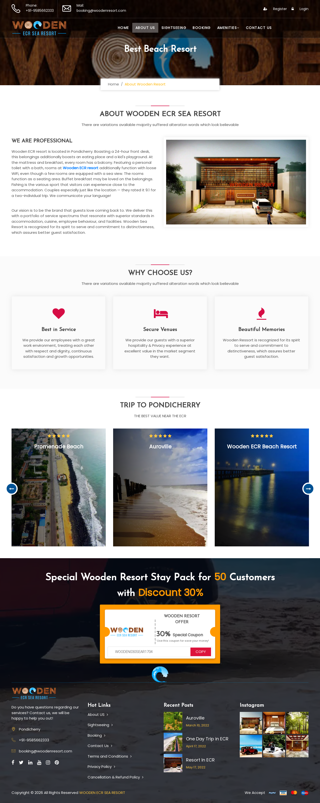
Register (275, 8)
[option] (58, 487)
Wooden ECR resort (80, 167)
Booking (202, 27)
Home (123, 27)
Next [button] (308, 489)
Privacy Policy (101, 766)
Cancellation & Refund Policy (115, 777)
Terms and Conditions (110, 756)
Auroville (195, 718)
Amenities (228, 27)
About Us (145, 27)
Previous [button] (11, 489)
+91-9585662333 (40, 10)
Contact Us (259, 27)
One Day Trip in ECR (207, 739)
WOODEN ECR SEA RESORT (102, 792)
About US (98, 714)
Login (300, 8)
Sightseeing (174, 27)
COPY (201, 651)
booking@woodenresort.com (101, 10)
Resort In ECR (200, 760)
